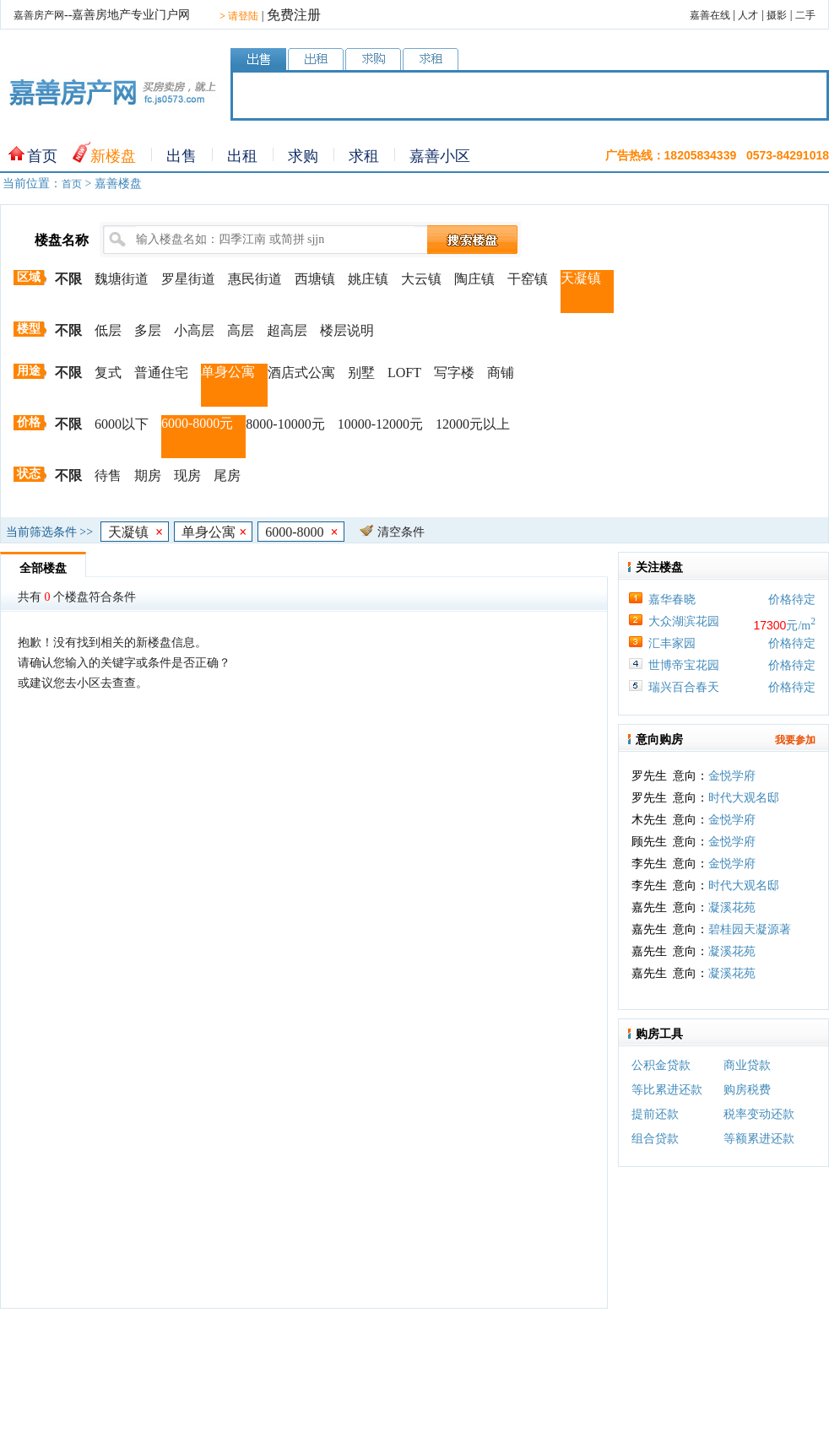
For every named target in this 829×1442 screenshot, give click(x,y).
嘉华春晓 (672, 599)
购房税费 (747, 1089)
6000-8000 (301, 532)
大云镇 (421, 279)
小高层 (194, 330)
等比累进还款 (666, 1089)
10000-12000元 (380, 424)
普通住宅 (161, 372)
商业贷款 (747, 1065)
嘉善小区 (439, 156)
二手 (805, 15)
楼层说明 (347, 330)
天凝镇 (581, 278)
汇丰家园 (672, 643)
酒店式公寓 (301, 372)
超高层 (287, 330)
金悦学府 (732, 780)
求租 (364, 156)
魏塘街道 (122, 279)
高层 (240, 330)
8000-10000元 (285, 424)
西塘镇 (315, 279)
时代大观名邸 (743, 802)
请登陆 (238, 16)
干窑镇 (527, 279)
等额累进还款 (758, 1138)
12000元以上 (473, 424)
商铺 (500, 372)
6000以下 (122, 424)
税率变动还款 (758, 1114)
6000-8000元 (197, 423)
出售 (181, 156)
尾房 (227, 475)
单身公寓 (228, 372)
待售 (108, 475)
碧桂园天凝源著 (749, 933)
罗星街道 (188, 279)
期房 (147, 475)
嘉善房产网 (39, 15)
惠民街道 (255, 279)
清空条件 (401, 532)
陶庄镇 (474, 279)
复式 (108, 372)
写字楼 (454, 372)
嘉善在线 (710, 15)
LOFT (404, 372)
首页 (42, 156)
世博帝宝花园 (683, 665)
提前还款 (655, 1114)
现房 (187, 475)
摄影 (777, 15)
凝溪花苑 (732, 911)
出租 (242, 156)
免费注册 (294, 15)
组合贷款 (655, 1138)
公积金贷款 (661, 1065)
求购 (303, 156)
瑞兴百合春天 (683, 687)
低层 (108, 330)
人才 (748, 15)
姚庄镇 (368, 279)
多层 (147, 330)
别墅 (361, 372)
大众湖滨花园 (683, 621)
